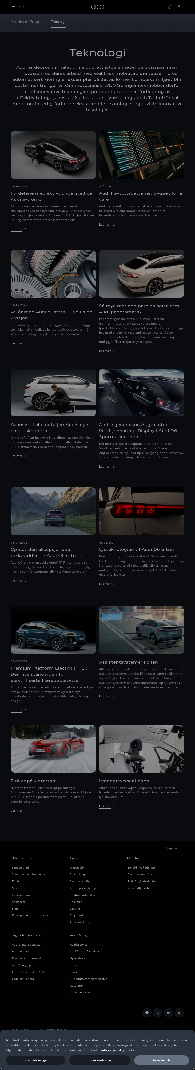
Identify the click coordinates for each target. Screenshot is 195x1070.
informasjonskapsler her (118, 1050)
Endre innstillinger (100, 1060)
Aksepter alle (162, 1060)
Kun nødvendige (36, 1060)
